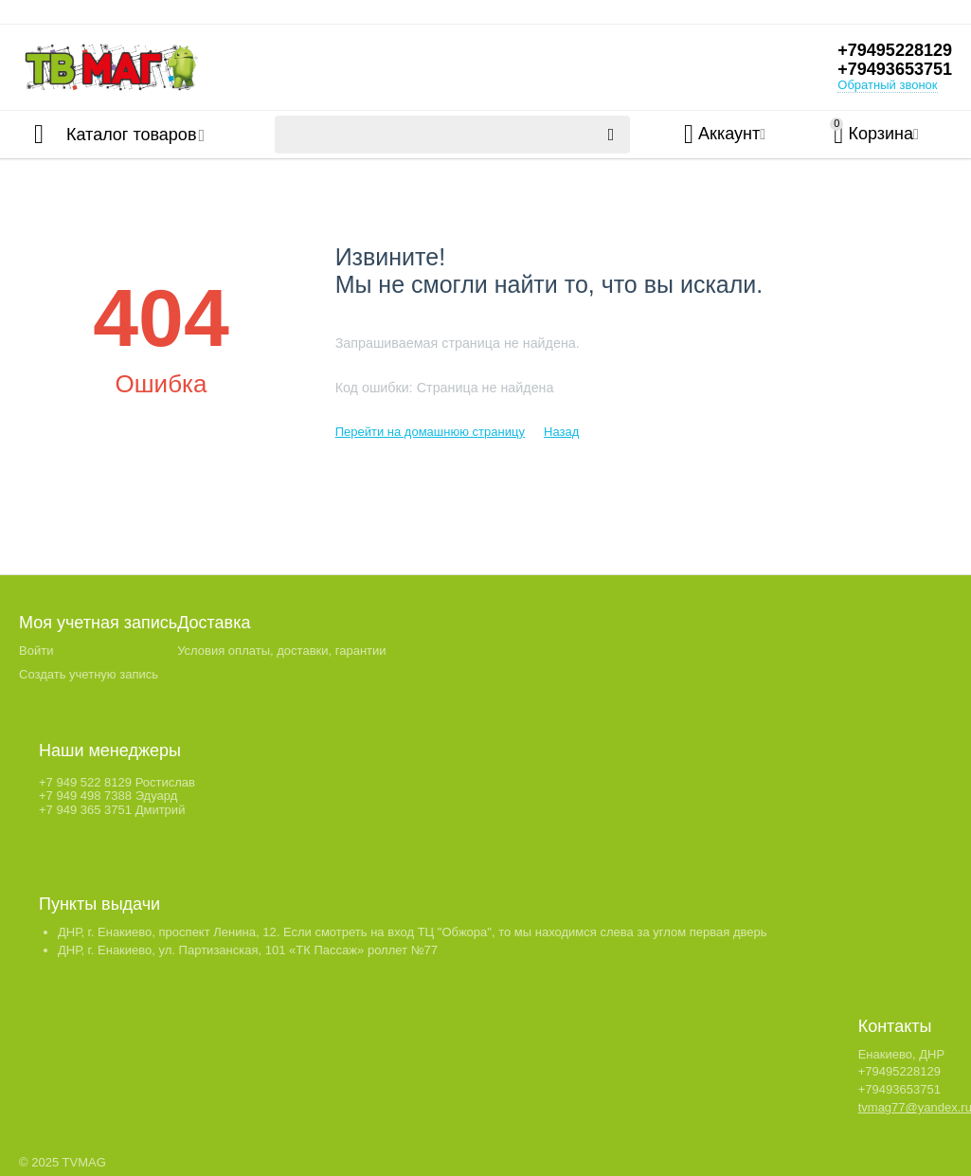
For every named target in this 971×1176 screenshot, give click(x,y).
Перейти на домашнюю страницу (430, 432)
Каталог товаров (131, 134)
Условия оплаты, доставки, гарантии (281, 650)
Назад (561, 432)
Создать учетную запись (88, 674)
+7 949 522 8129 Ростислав (117, 782)
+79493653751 (894, 69)
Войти (36, 650)
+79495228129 (894, 50)
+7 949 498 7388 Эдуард (108, 795)
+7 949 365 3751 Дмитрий (112, 810)
